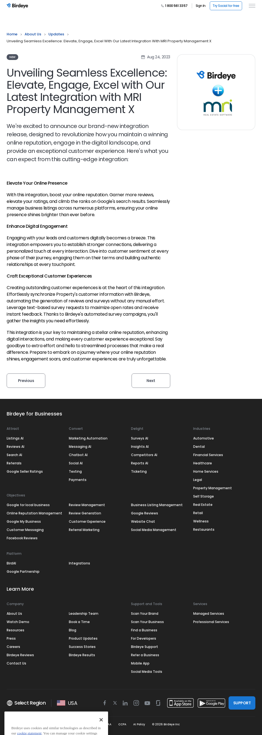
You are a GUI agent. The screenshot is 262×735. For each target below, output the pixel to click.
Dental (199, 446)
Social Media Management (153, 529)
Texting (75, 471)
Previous (26, 380)
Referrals (14, 463)
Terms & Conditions (21, 724)
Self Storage (203, 496)
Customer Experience (87, 521)
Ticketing (139, 471)
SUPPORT (242, 703)
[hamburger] (251, 6)
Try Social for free (226, 5)
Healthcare (202, 463)
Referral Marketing (84, 529)
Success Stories (82, 646)
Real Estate (203, 504)
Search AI (14, 454)
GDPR (92, 724)
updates (56, 34)
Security (75, 724)
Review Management (87, 505)
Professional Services (211, 621)
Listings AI (15, 438)
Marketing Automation (88, 438)
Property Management (212, 488)
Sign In (200, 5)
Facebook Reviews (22, 538)
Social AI (76, 463)
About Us (33, 34)
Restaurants (203, 529)
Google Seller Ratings (25, 471)
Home (12, 34)
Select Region (26, 703)
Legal (197, 479)
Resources (15, 630)
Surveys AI (139, 438)
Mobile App (140, 663)
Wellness (201, 521)
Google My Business (24, 521)
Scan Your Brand (144, 613)
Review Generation (85, 513)
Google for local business (28, 505)
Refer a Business (145, 655)
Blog (72, 630)
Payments (78, 479)
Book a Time (79, 621)
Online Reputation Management (34, 513)
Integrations (79, 563)
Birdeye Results (82, 655)
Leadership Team (83, 613)
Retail (198, 513)
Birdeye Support (144, 646)
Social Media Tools (146, 671)
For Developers (143, 638)
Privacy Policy (52, 724)
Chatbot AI (78, 454)
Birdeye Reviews (20, 655)
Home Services (205, 471)
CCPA (122, 724)
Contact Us (16, 663)
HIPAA (107, 724)
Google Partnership (23, 571)
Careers (13, 646)
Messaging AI (80, 446)
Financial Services (208, 454)
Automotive (203, 438)
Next (150, 380)
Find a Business (144, 630)
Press (11, 638)
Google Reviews (144, 513)
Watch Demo (18, 621)
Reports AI (139, 463)
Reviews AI (15, 446)
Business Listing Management (157, 505)
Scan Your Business (147, 621)
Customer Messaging (25, 529)
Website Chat (143, 521)
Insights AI (140, 446)
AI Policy (139, 724)
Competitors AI (144, 454)
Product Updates (83, 638)
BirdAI (11, 563)
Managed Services (208, 613)
